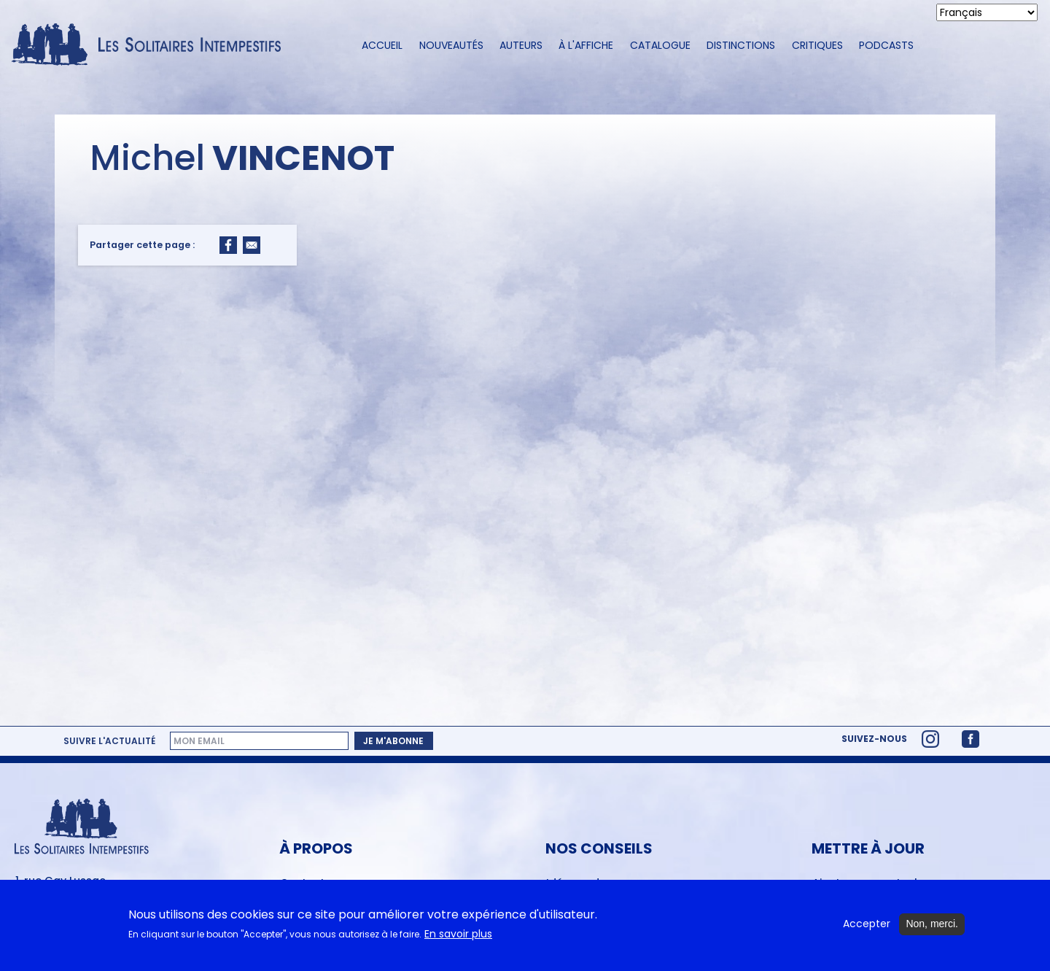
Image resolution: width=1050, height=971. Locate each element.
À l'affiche (586, 45)
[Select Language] (987, 12)
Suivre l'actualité (109, 741)
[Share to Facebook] (228, 245)
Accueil (382, 45)
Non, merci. (932, 927)
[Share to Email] (251, 245)
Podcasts (886, 45)
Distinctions (741, 45)
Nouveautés (451, 45)
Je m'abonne (393, 741)
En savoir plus (458, 938)
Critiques (817, 45)
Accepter (866, 928)
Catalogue (660, 45)
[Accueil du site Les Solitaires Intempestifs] (152, 45)
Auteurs (520, 45)
